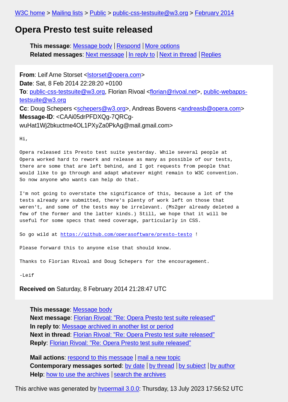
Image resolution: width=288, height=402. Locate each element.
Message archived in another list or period (117, 326)
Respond (129, 46)
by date (134, 366)
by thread (161, 366)
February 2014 (214, 13)
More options (162, 46)
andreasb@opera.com (211, 108)
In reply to (142, 54)
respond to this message (100, 357)
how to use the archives (78, 374)
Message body (92, 46)
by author (222, 366)
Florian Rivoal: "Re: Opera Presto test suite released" (144, 318)
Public (98, 13)
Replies (211, 54)
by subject (192, 366)
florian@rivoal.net (173, 91)
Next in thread (178, 54)
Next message (105, 54)
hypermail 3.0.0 (118, 389)
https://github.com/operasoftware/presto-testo (126, 234)
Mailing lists (67, 13)
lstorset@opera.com (114, 75)
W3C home (30, 13)
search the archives (140, 374)
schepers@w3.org (101, 108)
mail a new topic (159, 357)
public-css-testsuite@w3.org (150, 13)
